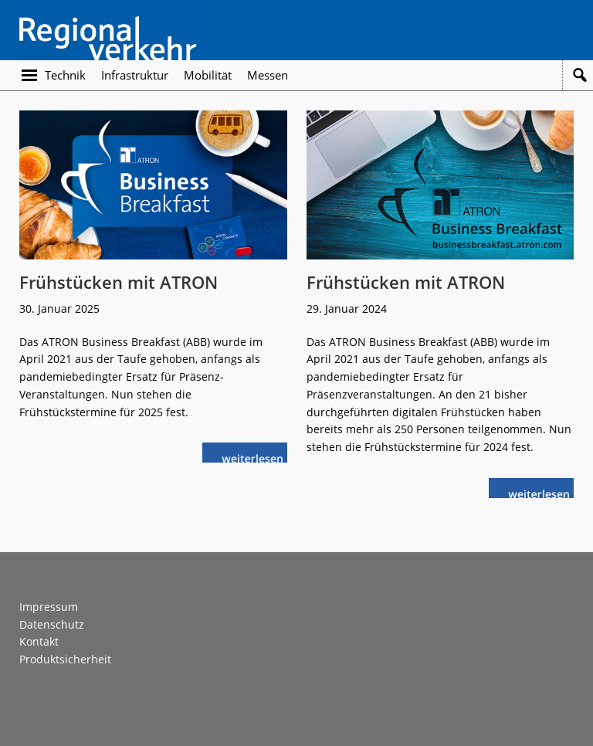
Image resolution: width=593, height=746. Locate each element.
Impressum (48, 606)
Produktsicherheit (65, 659)
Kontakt (39, 641)
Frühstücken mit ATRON (118, 281)
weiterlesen (256, 457)
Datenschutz (51, 624)
